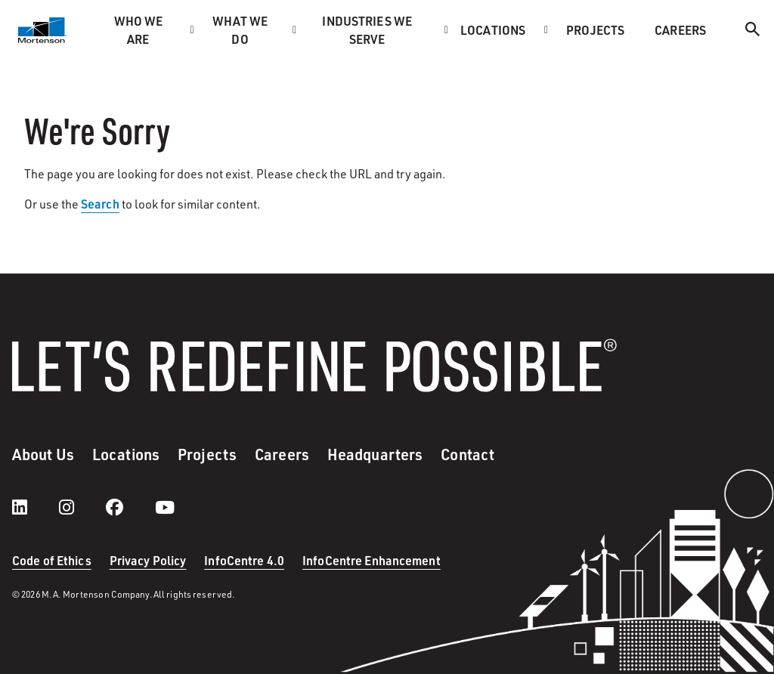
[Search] (752, 31)
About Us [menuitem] (43, 454)
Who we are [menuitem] (138, 30)
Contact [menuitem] (467, 454)
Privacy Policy (148, 560)
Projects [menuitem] (595, 30)
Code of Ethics (51, 560)
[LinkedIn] (34, 507)
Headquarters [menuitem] (375, 454)
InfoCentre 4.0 (244, 560)
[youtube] (165, 507)
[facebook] (129, 507)
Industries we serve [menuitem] (367, 30)
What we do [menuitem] (240, 30)
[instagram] (81, 507)
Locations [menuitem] (492, 30)
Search (100, 204)
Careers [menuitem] (680, 30)
